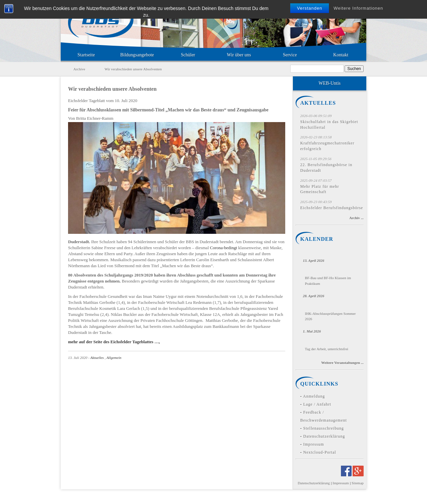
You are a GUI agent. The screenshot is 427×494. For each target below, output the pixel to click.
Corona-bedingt (223, 247)
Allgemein (113, 358)
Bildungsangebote (137, 54)
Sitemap (358, 483)
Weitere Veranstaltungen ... (342, 363)
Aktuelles (97, 358)
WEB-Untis (330, 83)
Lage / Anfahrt (317, 404)
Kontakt (340, 54)
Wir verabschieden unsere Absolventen (112, 89)
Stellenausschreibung (323, 428)
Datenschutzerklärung (324, 436)
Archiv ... (356, 218)
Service (290, 54)
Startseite (86, 54)
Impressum (313, 444)
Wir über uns (239, 54)
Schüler (188, 54)
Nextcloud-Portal (319, 452)
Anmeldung (314, 396)
